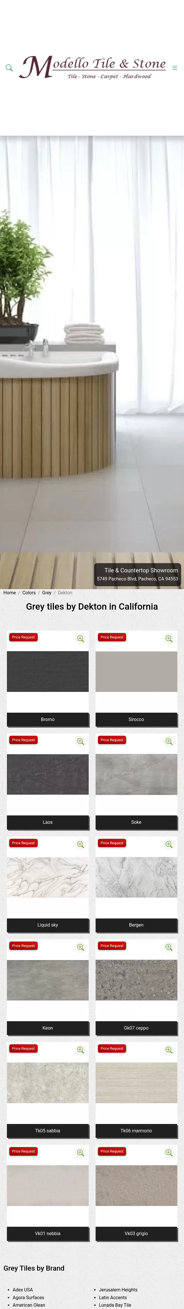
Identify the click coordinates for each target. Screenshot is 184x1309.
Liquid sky (47, 925)
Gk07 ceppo (136, 1028)
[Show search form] (9, 67)
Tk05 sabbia (47, 1131)
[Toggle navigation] (175, 67)
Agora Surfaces (34, 1297)
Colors (29, 592)
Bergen (136, 925)
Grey (47, 592)
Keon (48, 1028)
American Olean (35, 1305)
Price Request (23, 637)
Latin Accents (117, 1297)
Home (9, 592)
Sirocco (136, 719)
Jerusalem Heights (123, 1290)
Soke (136, 822)
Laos (48, 822)
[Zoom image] (80, 639)
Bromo (48, 719)
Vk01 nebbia (47, 1233)
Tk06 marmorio (136, 1131)
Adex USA (28, 1290)
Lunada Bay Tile (121, 1305)
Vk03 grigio (136, 1233)
